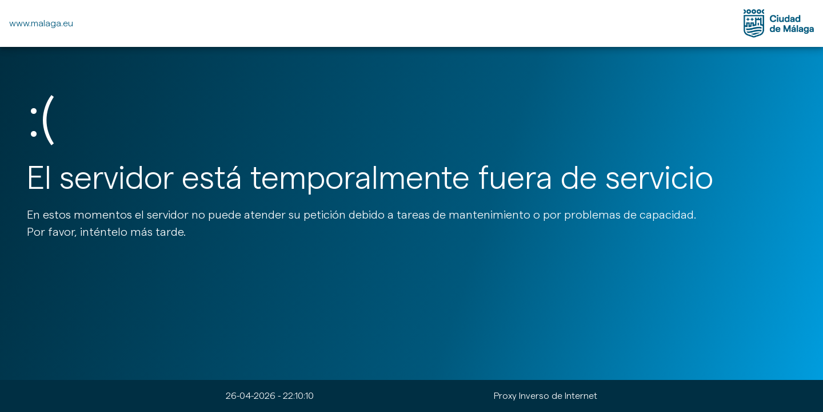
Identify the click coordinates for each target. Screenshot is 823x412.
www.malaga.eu (41, 23)
